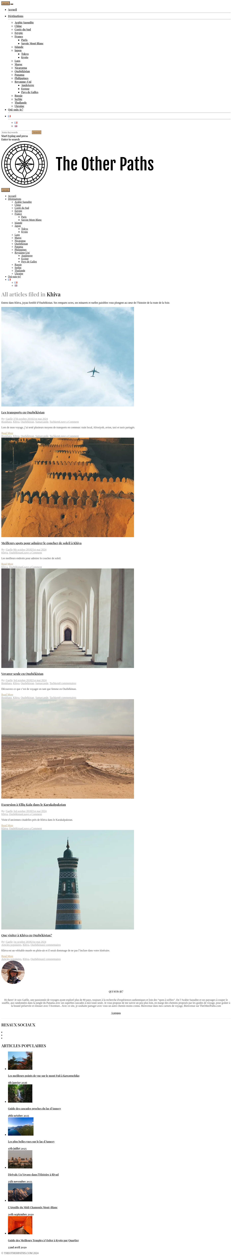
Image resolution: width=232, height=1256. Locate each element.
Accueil (12, 9)
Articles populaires (11, 944)
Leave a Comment (69, 421)
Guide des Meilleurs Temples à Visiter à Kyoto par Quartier (43, 1240)
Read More (7, 433)
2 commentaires (52, 944)
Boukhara (6, 421)
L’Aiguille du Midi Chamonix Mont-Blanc (33, 1207)
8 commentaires (67, 683)
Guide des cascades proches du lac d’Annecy (34, 1108)
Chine (18, 26)
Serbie (18, 99)
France (19, 36)
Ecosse (25, 88)
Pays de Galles (29, 92)
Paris (24, 40)
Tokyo (25, 54)
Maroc (18, 64)
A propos (116, 1013)
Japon (18, 50)
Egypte (19, 33)
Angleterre (27, 85)
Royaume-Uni (23, 81)
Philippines (21, 78)
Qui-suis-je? (15, 109)
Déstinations (15, 16)
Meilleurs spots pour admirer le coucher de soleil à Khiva (41, 543)
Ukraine (19, 106)
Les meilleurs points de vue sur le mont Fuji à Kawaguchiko (43, 1075)
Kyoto (24, 57)
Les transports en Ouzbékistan (22, 412)
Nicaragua (21, 67)
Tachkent (54, 421)
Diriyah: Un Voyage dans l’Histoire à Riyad (33, 1174)
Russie (19, 95)
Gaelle (9, 418)
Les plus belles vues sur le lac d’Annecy (31, 1141)
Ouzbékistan (22, 71)
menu (5, 3)
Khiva (16, 421)
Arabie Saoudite (24, 22)
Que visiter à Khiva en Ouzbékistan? (26, 935)
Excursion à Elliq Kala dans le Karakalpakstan (33, 804)
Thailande (21, 102)
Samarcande (41, 421)
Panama (19, 74)
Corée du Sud (23, 29)
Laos (17, 61)
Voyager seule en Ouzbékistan (22, 674)
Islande (19, 47)
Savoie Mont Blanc (32, 43)
